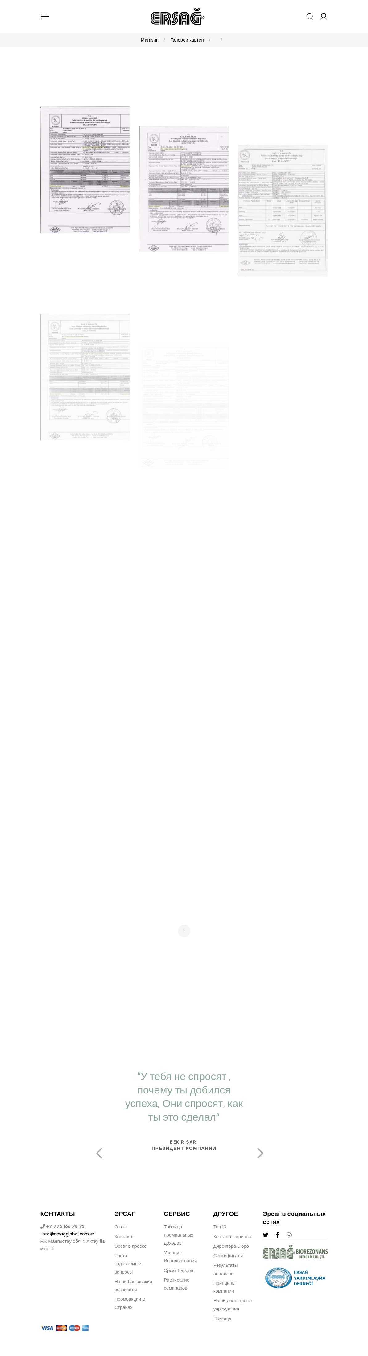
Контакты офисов (232, 1236)
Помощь (222, 1318)
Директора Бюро (231, 1246)
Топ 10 (219, 1227)
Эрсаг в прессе (130, 1246)
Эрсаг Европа (178, 1270)
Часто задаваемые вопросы (127, 1264)
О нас (120, 1227)
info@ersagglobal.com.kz (67, 1234)
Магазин (150, 40)
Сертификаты (228, 1255)
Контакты (124, 1236)
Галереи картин (187, 40)
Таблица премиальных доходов (178, 1235)
